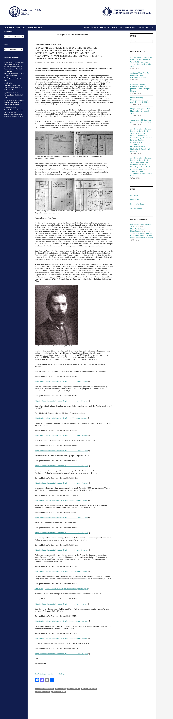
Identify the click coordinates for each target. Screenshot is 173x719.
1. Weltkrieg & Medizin (45, 689)
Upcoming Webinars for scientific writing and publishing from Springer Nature (140, 87)
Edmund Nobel (73, 689)
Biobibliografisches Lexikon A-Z (124, 27)
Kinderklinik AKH (43, 692)
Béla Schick (60, 689)
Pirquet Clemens (59, 692)
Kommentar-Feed (137, 204)
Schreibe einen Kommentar (75, 62)
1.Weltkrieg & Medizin (43, 44)
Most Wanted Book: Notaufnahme (137, 230)
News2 (60, 44)
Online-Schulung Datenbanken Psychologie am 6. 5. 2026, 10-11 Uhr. (140, 99)
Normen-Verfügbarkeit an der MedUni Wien (13, 95)
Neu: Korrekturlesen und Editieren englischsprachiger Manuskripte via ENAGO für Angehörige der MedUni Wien (13, 112)
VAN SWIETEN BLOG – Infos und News (23, 27)
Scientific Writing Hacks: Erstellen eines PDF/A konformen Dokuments (14, 102)
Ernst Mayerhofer (89, 689)
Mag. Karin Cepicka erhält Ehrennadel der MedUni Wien (140, 111)
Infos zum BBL (144, 27)
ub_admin (56, 62)
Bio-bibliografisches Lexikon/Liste (96, 27)
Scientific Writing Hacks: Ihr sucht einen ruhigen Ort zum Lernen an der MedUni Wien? (141, 235)
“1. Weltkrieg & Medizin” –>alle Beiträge (50, 674)
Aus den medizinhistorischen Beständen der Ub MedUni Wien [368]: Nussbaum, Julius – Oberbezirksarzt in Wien (141, 61)
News (55, 44)
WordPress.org (136, 208)
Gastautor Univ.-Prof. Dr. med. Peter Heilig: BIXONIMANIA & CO (139, 75)
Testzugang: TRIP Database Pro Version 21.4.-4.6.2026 (140, 121)
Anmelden (134, 195)
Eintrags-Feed (135, 199)
